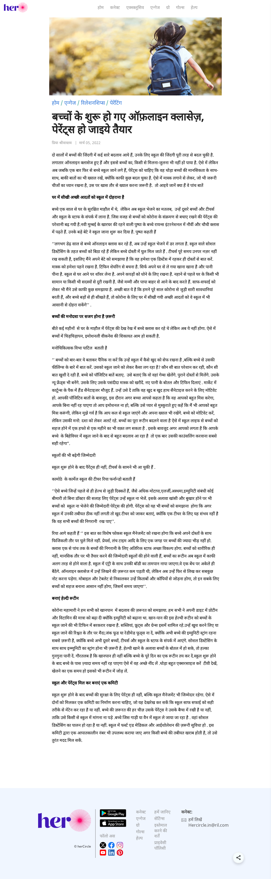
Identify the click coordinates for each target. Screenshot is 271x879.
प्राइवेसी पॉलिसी (160, 845)
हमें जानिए (162, 812)
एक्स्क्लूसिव (135, 7)
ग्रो (168, 7)
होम (101, 7)
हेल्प (194, 7)
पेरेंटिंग (116, 102)
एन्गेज (155, 7)
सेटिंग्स (159, 818)
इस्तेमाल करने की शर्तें (160, 830)
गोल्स (180, 7)
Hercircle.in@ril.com (208, 825)
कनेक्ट (115, 7)
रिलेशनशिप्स (93, 102)
